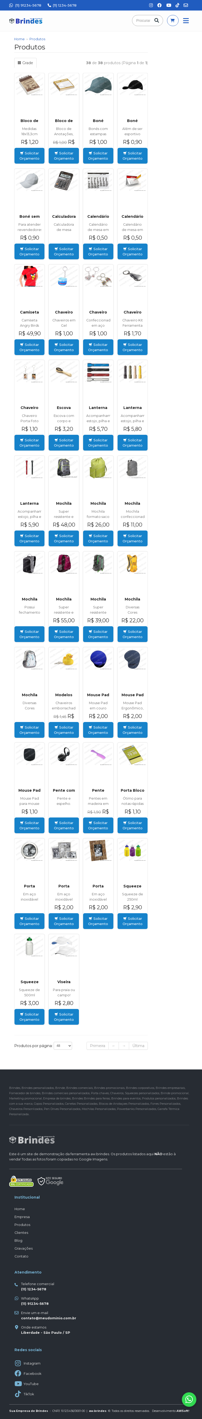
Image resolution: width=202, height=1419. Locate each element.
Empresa (22, 1217)
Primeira (97, 1045)
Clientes (21, 1233)
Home (19, 39)
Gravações (23, 1248)
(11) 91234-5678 (25, 5)
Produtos (37, 39)
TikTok (29, 1394)
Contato (21, 1256)
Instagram (32, 1363)
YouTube (31, 1384)
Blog (18, 1241)
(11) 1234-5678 (62, 5)
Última (138, 1045)
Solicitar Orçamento (29, 155)
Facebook (32, 1374)
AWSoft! (182, 1411)
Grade (25, 62)
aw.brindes (99, 1154)
